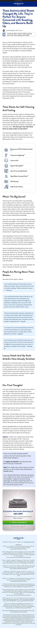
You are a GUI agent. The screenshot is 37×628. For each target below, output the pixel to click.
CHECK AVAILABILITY (18, 522)
